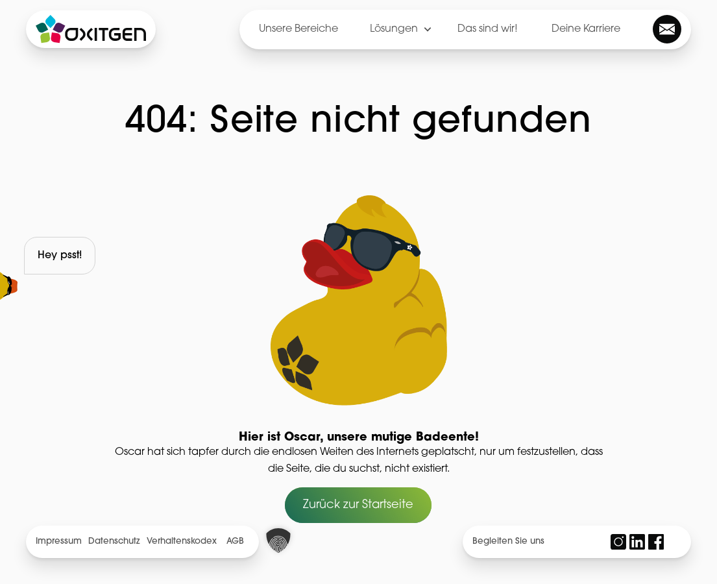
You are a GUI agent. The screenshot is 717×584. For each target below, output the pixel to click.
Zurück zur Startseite (359, 505)
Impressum (59, 541)
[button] (278, 540)
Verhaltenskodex (182, 541)
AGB (235, 541)
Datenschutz (114, 541)
